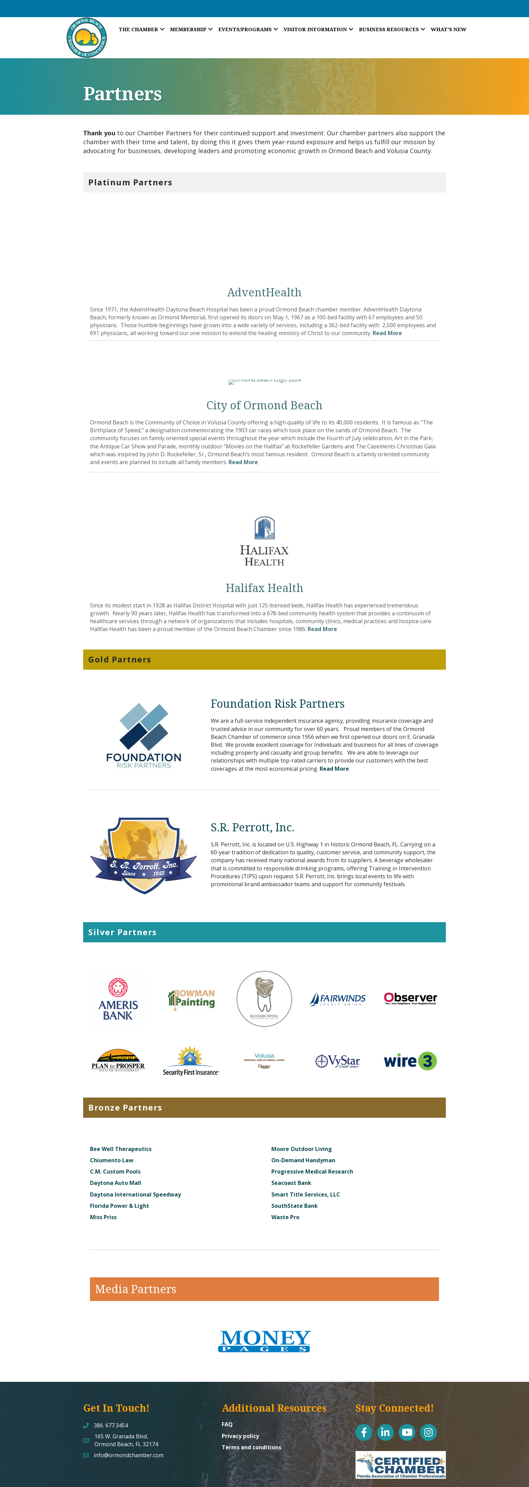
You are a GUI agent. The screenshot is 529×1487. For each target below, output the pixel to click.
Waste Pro (285, 1184)
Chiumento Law (111, 1127)
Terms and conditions (251, 1414)
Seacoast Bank (291, 1150)
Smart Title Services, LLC (305, 1162)
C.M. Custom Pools (115, 1139)
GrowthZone (344, 1477)
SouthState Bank (294, 1173)
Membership (188, 29)
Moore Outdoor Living (301, 1116)
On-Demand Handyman (303, 1127)
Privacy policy (240, 1403)
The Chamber (138, 29)
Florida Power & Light (119, 1173)
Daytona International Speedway (135, 1162)
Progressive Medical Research (312, 1139)
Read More (334, 736)
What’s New (448, 29)
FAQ (227, 1392)
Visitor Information (315, 29)
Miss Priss (103, 1184)
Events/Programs (245, 29)
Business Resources (389, 29)
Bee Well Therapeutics (121, 1116)
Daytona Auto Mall (115, 1150)
